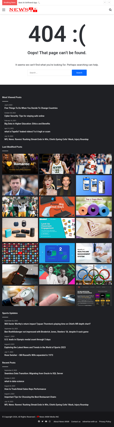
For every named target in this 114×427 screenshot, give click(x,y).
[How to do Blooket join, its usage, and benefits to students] (57, 228)
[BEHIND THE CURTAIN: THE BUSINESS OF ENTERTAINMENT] (57, 274)
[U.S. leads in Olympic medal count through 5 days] (94, 274)
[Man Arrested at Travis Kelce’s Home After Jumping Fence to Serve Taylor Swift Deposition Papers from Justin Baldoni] (57, 185)
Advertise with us (89, 421)
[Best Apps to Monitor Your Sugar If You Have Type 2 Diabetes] (57, 296)
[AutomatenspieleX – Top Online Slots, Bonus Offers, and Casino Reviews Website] (94, 296)
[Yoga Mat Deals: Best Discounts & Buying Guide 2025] (94, 207)
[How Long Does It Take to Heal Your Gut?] (94, 228)
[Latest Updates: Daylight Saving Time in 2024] (20, 296)
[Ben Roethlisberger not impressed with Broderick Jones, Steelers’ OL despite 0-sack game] (20, 207)
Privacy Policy (105, 421)
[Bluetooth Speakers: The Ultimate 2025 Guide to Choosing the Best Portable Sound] (20, 230)
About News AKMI (61, 421)
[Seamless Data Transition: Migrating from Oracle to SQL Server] (57, 253)
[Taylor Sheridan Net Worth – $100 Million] (20, 185)
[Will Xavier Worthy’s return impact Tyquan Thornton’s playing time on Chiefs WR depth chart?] (94, 164)
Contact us (76, 421)
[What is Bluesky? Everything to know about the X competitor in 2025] (94, 185)
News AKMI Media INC (49, 417)
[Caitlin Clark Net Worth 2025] (57, 164)
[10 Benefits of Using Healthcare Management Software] (94, 253)
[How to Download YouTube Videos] (20, 274)
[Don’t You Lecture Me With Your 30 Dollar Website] (20, 253)
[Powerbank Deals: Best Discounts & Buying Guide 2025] (57, 207)
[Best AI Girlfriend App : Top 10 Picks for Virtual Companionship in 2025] (20, 164)
